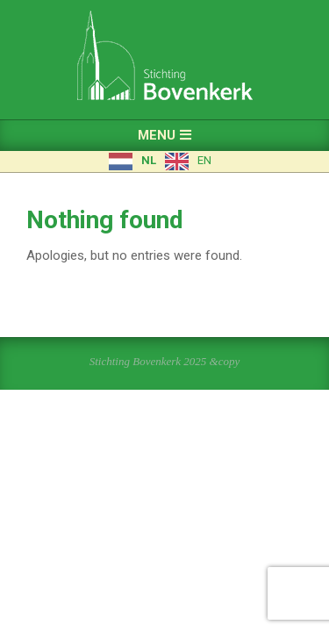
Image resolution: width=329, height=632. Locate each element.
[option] (188, 161)
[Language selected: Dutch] (164, 161)
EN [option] (204, 160)
